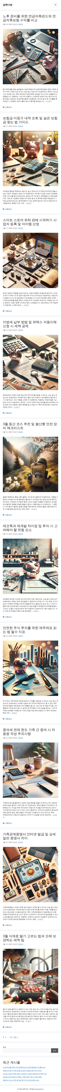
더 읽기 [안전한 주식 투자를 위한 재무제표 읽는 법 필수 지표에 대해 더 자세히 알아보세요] (14, 713)
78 (11, 1037)
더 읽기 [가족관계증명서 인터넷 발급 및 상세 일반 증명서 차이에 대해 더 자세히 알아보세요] (40, 919)
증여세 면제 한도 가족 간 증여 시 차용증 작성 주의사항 (29, 731)
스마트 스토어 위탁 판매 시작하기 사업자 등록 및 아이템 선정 (30, 222)
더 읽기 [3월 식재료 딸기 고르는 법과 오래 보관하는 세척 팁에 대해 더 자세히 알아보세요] (28, 1021)
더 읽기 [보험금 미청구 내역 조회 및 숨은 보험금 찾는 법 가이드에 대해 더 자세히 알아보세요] (28, 203)
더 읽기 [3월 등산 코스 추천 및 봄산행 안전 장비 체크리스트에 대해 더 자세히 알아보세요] (34, 509)
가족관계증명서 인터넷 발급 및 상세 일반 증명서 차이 (29, 836)
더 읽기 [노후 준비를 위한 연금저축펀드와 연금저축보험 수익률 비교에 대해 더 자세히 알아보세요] (48, 101)
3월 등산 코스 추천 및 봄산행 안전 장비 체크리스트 (30, 426)
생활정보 (8, 107)
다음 (15, 1037)
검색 (4, 1047)
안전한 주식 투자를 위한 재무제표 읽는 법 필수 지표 (30, 630)
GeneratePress (39, 1089)
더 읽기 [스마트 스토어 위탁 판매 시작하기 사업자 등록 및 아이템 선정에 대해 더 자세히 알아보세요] (26, 305)
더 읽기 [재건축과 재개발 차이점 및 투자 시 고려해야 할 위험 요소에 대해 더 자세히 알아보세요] (35, 611)
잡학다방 (7, 4)
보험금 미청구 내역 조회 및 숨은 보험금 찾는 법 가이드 (30, 120)
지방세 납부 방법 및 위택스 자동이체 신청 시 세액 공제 (30, 324)
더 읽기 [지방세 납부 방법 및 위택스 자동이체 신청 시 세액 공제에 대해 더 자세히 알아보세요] (16, 407)
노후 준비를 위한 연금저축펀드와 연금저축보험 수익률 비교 (29, 18)
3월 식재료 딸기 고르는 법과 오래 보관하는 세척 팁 (29, 938)
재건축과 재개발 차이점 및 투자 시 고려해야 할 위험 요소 (30, 528)
